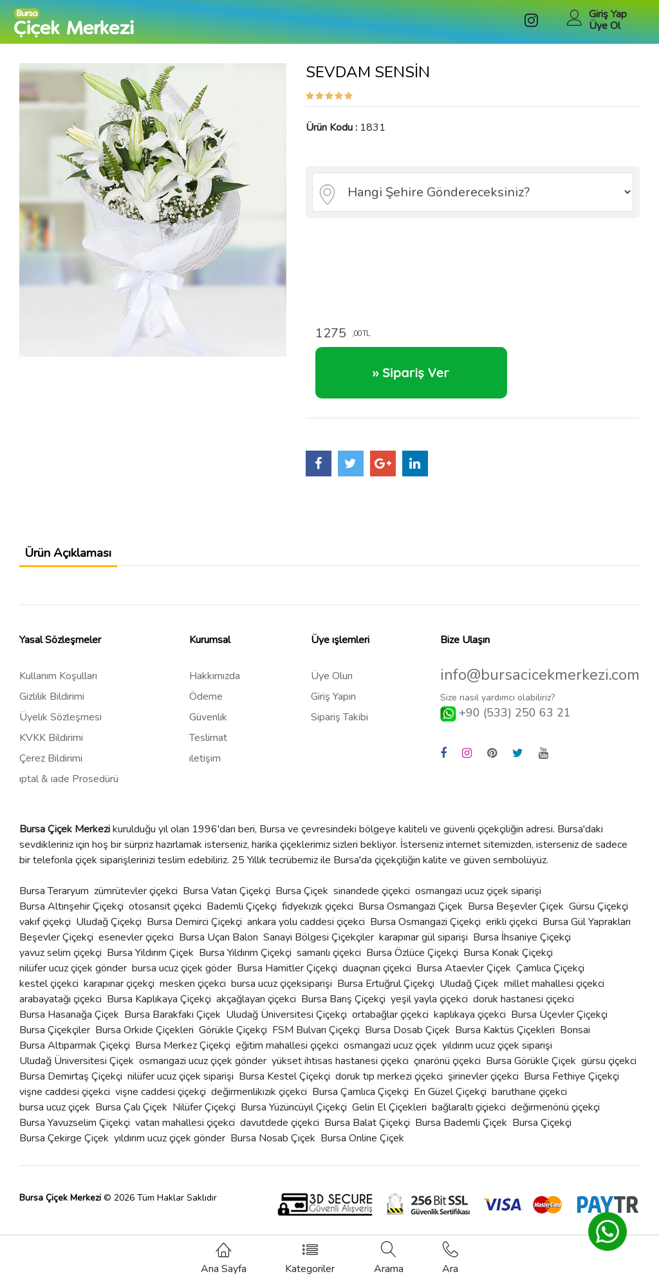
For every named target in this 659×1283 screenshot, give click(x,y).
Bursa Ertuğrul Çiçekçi (385, 993)
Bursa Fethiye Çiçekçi (571, 1085)
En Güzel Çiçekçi (450, 1101)
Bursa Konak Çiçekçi (508, 962)
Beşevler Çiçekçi (56, 946)
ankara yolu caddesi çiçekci (306, 931)
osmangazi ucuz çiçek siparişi (478, 900)
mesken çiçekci (193, 993)
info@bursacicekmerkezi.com (540, 684)
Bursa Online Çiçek (362, 1147)
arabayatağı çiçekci (60, 1008)
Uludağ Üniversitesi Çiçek (76, 1070)
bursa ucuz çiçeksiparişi (281, 993)
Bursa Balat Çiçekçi (367, 1132)
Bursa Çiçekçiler (54, 1039)
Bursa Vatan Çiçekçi (226, 900)
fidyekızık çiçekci (317, 915)
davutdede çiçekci (279, 1132)
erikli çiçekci (511, 931)
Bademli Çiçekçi (242, 915)
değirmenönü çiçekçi (555, 1116)
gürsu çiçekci (608, 1070)
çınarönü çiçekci (447, 1070)
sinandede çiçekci (371, 900)
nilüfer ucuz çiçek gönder (73, 977)
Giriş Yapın (333, 705)
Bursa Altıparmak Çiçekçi (74, 1054)
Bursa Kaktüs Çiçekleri (505, 1039)
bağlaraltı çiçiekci (469, 1116)
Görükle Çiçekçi (233, 1039)
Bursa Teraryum (54, 900)
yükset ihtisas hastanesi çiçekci (340, 1070)
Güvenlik (208, 726)
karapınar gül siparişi (423, 946)
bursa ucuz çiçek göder (182, 977)
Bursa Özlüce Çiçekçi (412, 962)
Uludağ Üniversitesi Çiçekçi (286, 1023)
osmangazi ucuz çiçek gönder (202, 1070)
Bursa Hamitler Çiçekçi (287, 977)
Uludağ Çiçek (469, 993)
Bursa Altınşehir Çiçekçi (71, 915)
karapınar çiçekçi (119, 993)
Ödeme (206, 705)
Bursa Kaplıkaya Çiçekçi (159, 1008)
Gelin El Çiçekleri (389, 1116)
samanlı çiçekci (329, 962)
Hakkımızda (214, 685)
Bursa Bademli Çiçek (461, 1132)
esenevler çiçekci (136, 946)
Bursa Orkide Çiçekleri (144, 1039)
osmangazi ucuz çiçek (390, 1054)
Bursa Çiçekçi (541, 1132)
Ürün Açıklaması (80, 558)
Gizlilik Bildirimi (51, 705)
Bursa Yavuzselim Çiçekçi (74, 1132)
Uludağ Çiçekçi (109, 931)
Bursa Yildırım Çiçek (150, 962)
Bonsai (575, 1039)
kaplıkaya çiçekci (470, 1023)
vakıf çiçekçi (45, 931)
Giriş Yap (608, 14)
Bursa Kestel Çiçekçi (284, 1085)
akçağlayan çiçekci (256, 1008)
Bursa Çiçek (301, 900)
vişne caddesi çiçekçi (160, 1101)
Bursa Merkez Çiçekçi (182, 1054)
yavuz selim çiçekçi (60, 962)
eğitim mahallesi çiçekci (287, 1054)
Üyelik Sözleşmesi (60, 726)
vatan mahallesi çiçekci (185, 1132)
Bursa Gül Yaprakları (587, 931)
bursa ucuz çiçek (54, 1116)
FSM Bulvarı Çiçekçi (316, 1039)
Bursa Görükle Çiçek (531, 1070)
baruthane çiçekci (529, 1101)
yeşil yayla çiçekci (429, 1008)
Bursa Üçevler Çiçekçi (559, 1023)
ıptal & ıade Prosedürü (68, 788)
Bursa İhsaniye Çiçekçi (522, 946)
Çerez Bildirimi (50, 767)
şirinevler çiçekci (483, 1085)
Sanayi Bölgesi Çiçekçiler (318, 946)
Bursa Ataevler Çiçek (463, 977)
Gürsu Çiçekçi (598, 915)
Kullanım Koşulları (58, 685)
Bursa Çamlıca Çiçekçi (360, 1101)
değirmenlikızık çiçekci (259, 1101)
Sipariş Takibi (339, 726)
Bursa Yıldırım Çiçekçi (245, 962)
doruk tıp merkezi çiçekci (389, 1085)
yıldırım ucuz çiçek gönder (169, 1147)
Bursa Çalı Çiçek (131, 1116)
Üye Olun (332, 685)
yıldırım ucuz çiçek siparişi (497, 1054)
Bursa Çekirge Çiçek (64, 1147)
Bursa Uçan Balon (218, 946)
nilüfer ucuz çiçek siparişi (180, 1085)
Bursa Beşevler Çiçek (516, 915)
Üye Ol (604, 26)
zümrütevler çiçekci (136, 900)
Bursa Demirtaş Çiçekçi (70, 1085)
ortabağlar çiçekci (390, 1023)
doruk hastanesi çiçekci (523, 1008)
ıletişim (205, 767)
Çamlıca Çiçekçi (550, 977)
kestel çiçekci (49, 993)
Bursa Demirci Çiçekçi (194, 931)
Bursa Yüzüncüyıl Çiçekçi (294, 1116)
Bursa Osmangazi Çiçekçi (425, 931)
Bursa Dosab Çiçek (407, 1039)
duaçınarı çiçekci (376, 977)
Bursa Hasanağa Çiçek (69, 1023)
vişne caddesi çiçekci (64, 1101)
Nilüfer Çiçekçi (204, 1116)
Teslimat (208, 746)
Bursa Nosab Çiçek (272, 1147)
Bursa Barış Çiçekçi (343, 1008)
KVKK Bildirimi (51, 746)
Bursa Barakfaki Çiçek (172, 1023)
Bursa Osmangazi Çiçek (410, 915)
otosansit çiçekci (165, 915)
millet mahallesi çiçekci (554, 993)
